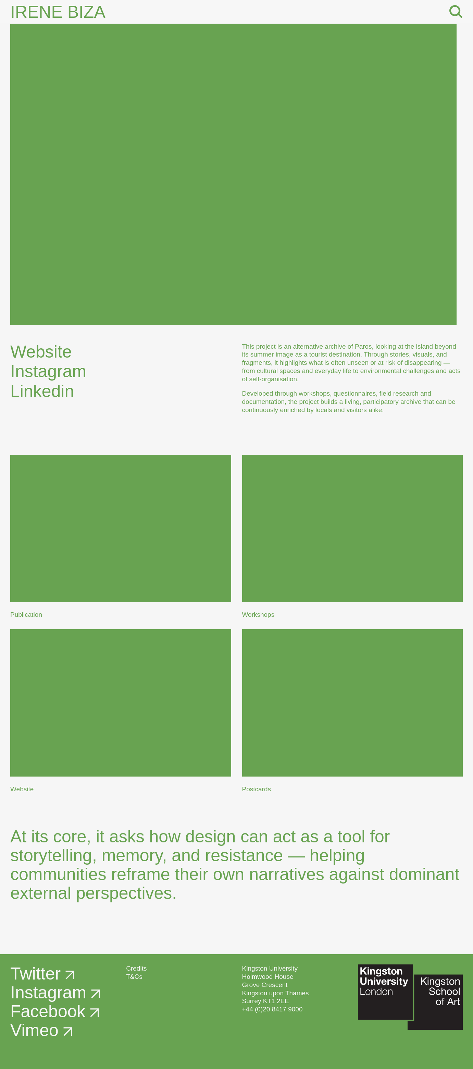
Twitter (42, 973)
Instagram (55, 371)
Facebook (54, 1011)
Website (48, 351)
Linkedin (49, 391)
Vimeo (41, 1030)
